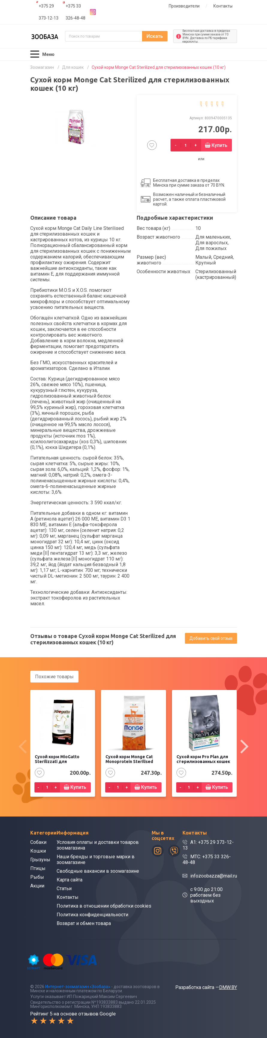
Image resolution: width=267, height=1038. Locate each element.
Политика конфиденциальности (92, 914)
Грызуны (40, 859)
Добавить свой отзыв (211, 638)
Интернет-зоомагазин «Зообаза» (77, 986)
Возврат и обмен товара (84, 923)
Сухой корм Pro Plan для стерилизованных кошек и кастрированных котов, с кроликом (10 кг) (204, 764)
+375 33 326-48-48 (75, 12)
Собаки (38, 842)
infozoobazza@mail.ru (213, 876)
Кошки (38, 851)
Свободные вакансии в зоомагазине (98, 871)
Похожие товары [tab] (54, 676)
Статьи (64, 888)
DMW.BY (228, 987)
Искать (155, 36)
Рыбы (37, 877)
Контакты (223, 6)
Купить (219, 145)
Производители (184, 6)
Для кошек (73, 67)
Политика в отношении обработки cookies (104, 906)
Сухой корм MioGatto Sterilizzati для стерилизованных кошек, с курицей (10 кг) (62, 764)
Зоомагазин (42, 67)
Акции (37, 886)
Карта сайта (69, 880)
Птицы (38, 868)
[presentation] (22, 746)
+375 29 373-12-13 (48, 12)
